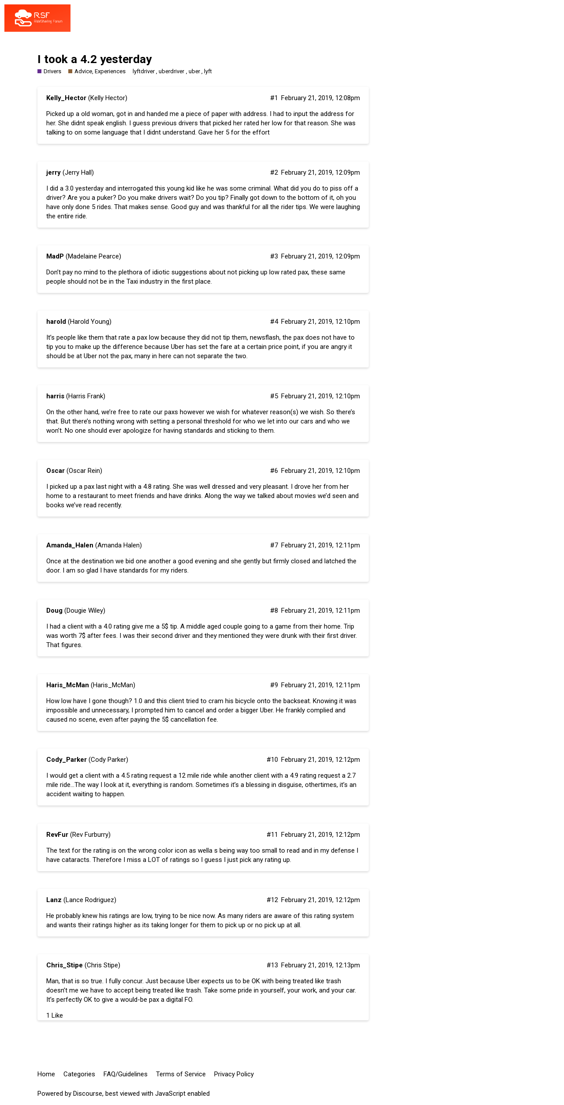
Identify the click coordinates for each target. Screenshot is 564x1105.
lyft (208, 71)
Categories (79, 1074)
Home (46, 1074)
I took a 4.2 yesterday (94, 59)
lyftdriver (144, 71)
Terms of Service (181, 1074)
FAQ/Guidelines (126, 1074)
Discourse (87, 1094)
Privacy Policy (234, 1074)
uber (194, 71)
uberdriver (171, 71)
